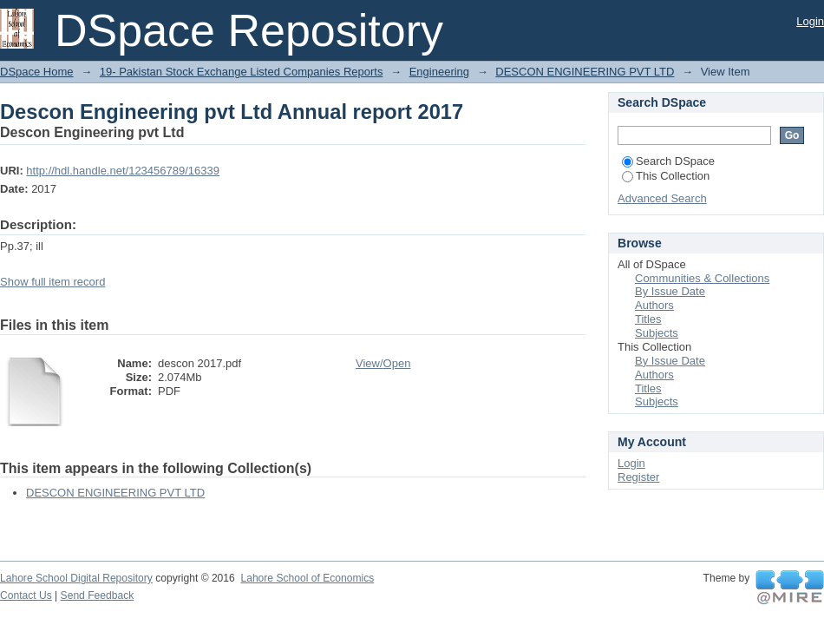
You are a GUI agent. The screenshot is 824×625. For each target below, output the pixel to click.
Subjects (656, 332)
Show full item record (52, 281)
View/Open (383, 363)
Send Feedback (97, 595)
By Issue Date (670, 291)
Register (638, 477)
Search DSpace (668, 161)
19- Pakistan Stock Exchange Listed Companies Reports (241, 71)
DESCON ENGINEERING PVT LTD (584, 71)
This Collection (666, 175)
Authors (654, 305)
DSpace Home (37, 71)
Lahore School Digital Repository (76, 578)
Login (810, 21)
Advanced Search (662, 198)
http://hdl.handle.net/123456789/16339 (122, 170)
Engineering (439, 71)
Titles (648, 319)
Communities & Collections (702, 278)
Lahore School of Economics (307, 578)
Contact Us (26, 595)
